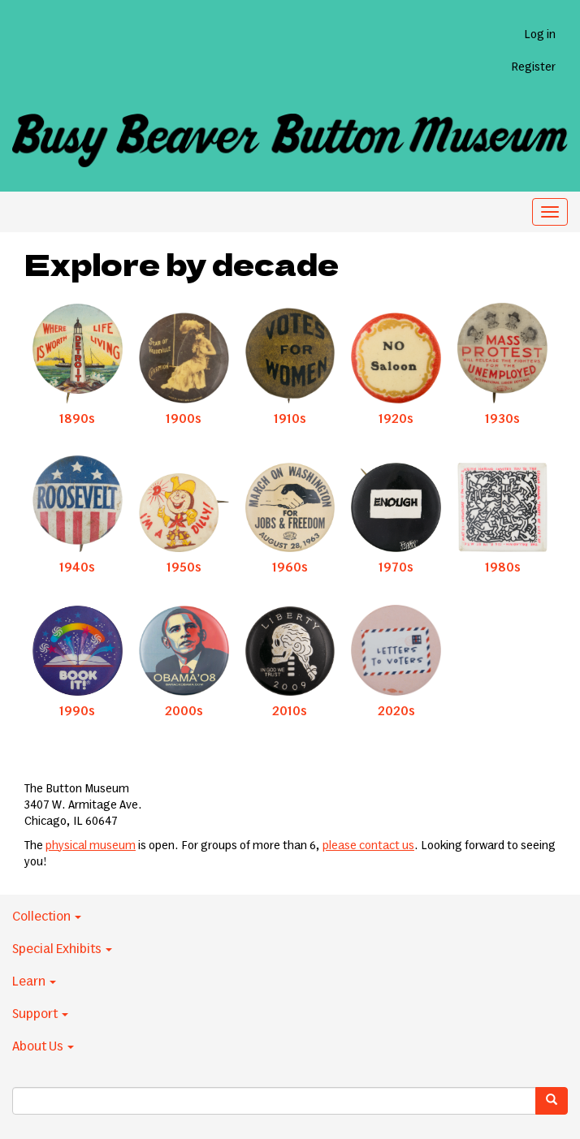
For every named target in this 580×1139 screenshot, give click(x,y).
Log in (540, 35)
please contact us (368, 846)
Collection (46, 916)
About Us (43, 1046)
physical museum (90, 846)
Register (533, 67)
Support (40, 1013)
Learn (34, 981)
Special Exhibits (62, 949)
